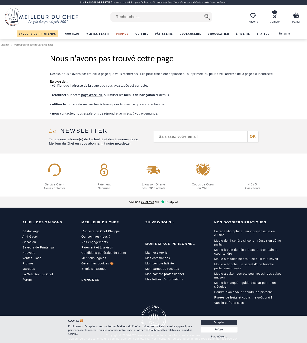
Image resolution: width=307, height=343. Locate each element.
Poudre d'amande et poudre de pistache (243, 292)
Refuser (219, 329)
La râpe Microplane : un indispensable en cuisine (244, 233)
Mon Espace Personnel (170, 243)
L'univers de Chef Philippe (100, 231)
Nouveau (28, 252)
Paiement (88, 247)
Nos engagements (94, 242)
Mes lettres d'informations (164, 279)
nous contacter (63, 113)
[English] (93, 289)
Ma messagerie (156, 252)
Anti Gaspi (30, 236)
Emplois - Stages (93, 268)
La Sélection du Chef (37, 274)
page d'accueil (91, 95)
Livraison (106, 247)
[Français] (84, 289)
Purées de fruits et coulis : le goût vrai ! (243, 297)
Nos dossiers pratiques (240, 222)
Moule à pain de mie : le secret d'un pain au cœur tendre (246, 251)
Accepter (219, 322)
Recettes (284, 33)
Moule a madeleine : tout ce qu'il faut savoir (246, 259)
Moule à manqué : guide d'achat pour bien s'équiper (245, 284)
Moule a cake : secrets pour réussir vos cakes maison (248, 275)
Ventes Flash (31, 258)
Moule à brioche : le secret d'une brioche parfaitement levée (244, 266)
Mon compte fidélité (159, 263)
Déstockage (31, 231)
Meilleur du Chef (100, 222)
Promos (27, 263)
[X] (175, 232)
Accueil (5, 44)
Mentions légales (93, 258)
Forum (27, 279)
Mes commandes (157, 258)
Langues (90, 279)
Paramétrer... (219, 336)
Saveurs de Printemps (38, 247)
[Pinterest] (184, 232)
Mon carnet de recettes (162, 268)
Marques (28, 268)
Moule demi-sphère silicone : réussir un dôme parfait (247, 242)
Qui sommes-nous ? (96, 236)
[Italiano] (102, 289)
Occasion (29, 242)
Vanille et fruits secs (229, 302)
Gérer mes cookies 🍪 (97, 263)
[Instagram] (166, 232)
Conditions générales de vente (103, 252)
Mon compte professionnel (164, 274)
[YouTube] (157, 232)
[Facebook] (148, 232)
